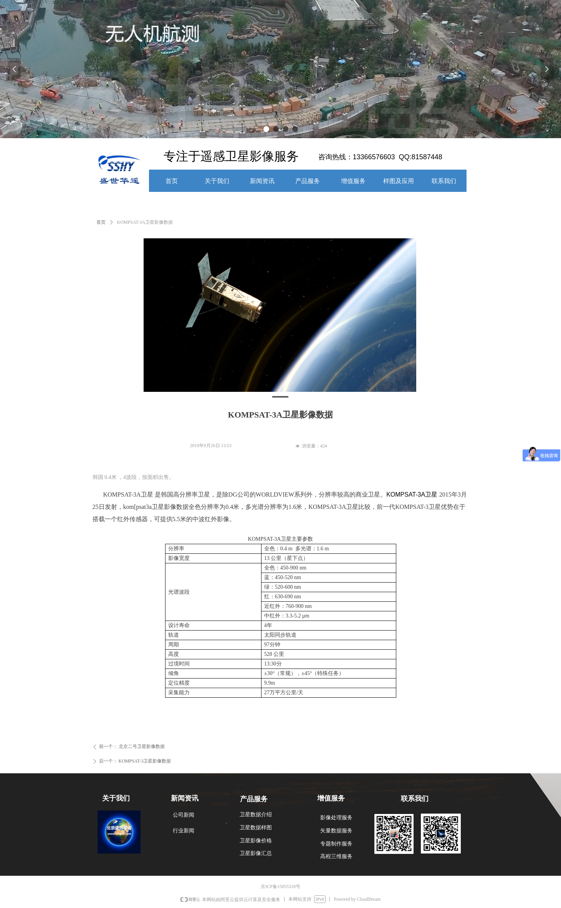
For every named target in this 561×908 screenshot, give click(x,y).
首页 (101, 222)
